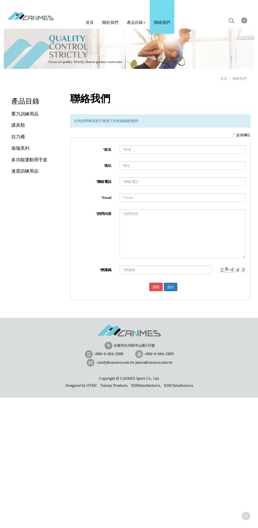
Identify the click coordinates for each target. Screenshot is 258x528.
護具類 (17, 125)
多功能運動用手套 (29, 159)
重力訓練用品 (24, 113)
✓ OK (123, 525)
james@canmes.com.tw (154, 362)
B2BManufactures (145, 385)
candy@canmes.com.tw (115, 362)
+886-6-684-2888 (108, 354)
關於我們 (110, 23)
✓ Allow (6, 410)
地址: (108, 166)
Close (4, 400)
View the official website (39, 445)
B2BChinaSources (178, 385)
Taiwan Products (113, 385)
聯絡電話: (104, 182)
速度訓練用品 (24, 171)
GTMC (91, 385)
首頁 (90, 23)
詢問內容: (104, 214)
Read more (9, 445)
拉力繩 (17, 136)
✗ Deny (6, 415)
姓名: (107, 149)
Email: (106, 198)
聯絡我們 (162, 23)
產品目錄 (136, 23)
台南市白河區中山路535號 (129, 345)
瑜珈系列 (20, 148)
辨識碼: (105, 270)
